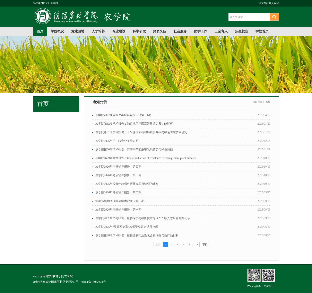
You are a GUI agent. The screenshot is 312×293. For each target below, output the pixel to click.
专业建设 (118, 31)
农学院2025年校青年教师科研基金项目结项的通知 (126, 183)
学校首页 (262, 31)
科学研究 (139, 31)
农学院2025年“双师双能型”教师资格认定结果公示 (126, 226)
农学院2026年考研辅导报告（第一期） (119, 209)
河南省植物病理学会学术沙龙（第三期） (121, 201)
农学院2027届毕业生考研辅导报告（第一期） (124, 115)
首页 (40, 31)
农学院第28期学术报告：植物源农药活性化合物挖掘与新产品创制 (137, 235)
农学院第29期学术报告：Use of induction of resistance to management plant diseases (145, 158)
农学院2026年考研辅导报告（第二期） (119, 192)
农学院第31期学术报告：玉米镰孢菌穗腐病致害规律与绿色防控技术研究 (141, 132)
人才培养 (98, 31)
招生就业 (241, 31)
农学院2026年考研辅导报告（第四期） (119, 166)
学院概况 (57, 31)
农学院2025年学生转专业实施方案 (116, 140)
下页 (204, 244)
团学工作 (200, 31)
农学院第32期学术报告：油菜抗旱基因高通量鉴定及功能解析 (134, 123)
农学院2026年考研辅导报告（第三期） (119, 175)
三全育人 (221, 31)
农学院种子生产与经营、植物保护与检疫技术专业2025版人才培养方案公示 (142, 218)
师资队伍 (159, 31)
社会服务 (180, 31)
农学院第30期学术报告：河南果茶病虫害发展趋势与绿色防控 (134, 149)
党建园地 (77, 31)
